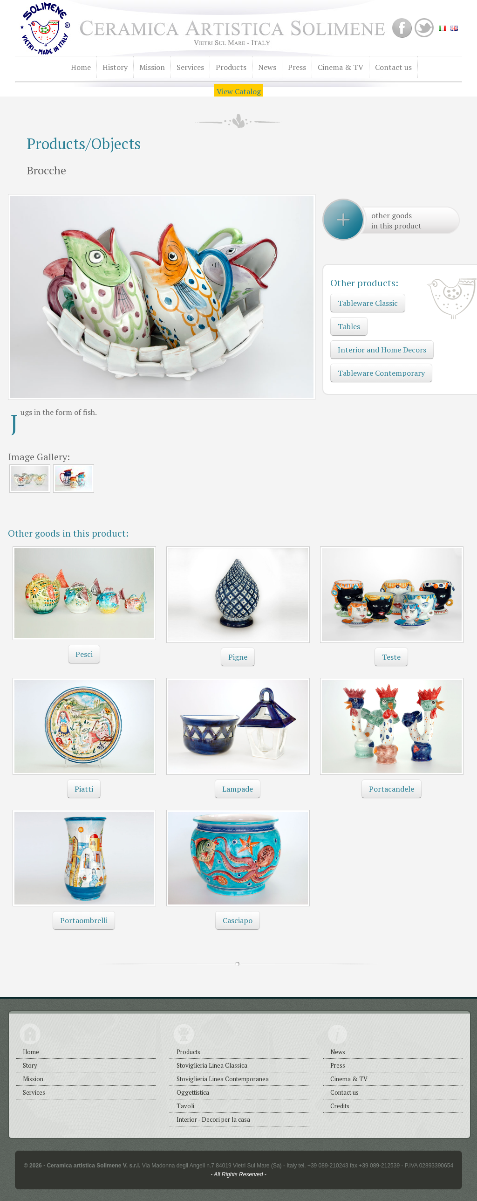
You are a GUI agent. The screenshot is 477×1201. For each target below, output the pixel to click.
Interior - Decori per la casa (213, 1119)
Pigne (237, 657)
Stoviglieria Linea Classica (212, 1065)
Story (30, 1065)
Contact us (393, 67)
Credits (339, 1106)
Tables (349, 326)
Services (190, 67)
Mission (152, 67)
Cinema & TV (340, 67)
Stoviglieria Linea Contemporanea (223, 1079)
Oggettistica (193, 1092)
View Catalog (239, 91)
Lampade (237, 789)
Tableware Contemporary (381, 373)
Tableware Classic (368, 303)
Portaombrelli (84, 920)
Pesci (84, 654)
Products (231, 67)
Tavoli (185, 1106)
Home (81, 67)
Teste (391, 657)
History (115, 67)
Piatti (84, 789)
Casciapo (237, 920)
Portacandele (391, 789)
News (267, 67)
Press (297, 67)
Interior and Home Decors (382, 350)
